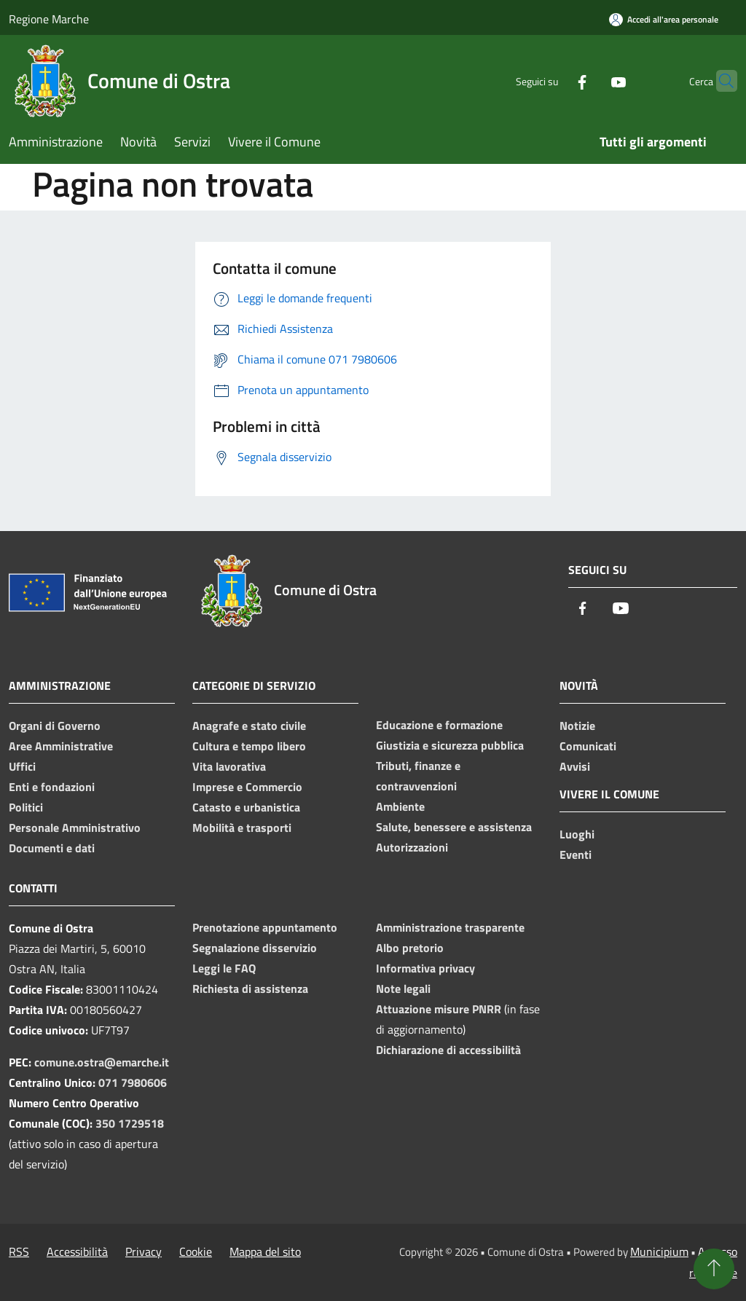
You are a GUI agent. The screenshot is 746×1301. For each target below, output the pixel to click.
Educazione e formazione (439, 725)
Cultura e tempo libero (249, 746)
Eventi (576, 854)
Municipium (659, 1251)
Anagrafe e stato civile (249, 725)
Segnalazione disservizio (254, 947)
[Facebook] (553, 80)
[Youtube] (590, 80)
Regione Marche (49, 19)
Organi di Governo (55, 725)
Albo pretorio (410, 947)
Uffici (22, 766)
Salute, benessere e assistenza (454, 827)
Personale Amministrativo (75, 827)
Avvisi (575, 766)
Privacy (143, 1251)
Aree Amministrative (61, 746)
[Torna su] (714, 1269)
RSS (19, 1251)
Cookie (195, 1251)
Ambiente (400, 806)
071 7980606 (132, 1082)
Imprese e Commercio (247, 786)
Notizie (577, 725)
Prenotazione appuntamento (264, 927)
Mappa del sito (265, 1251)
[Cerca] (719, 80)
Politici (26, 807)
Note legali (403, 988)
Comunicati (588, 746)
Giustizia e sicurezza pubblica (450, 745)
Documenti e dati (52, 848)
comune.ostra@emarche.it (101, 1062)
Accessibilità (77, 1251)
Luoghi (577, 834)
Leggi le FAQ (224, 968)
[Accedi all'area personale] (663, 19)
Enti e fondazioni (52, 786)
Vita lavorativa (229, 766)
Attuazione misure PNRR (438, 1009)
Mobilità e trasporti (241, 827)
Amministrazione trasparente (450, 927)
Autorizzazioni (412, 847)
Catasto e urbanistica (246, 807)
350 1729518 (129, 1123)
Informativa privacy (425, 968)
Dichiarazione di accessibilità (448, 1049)
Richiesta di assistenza (250, 988)
